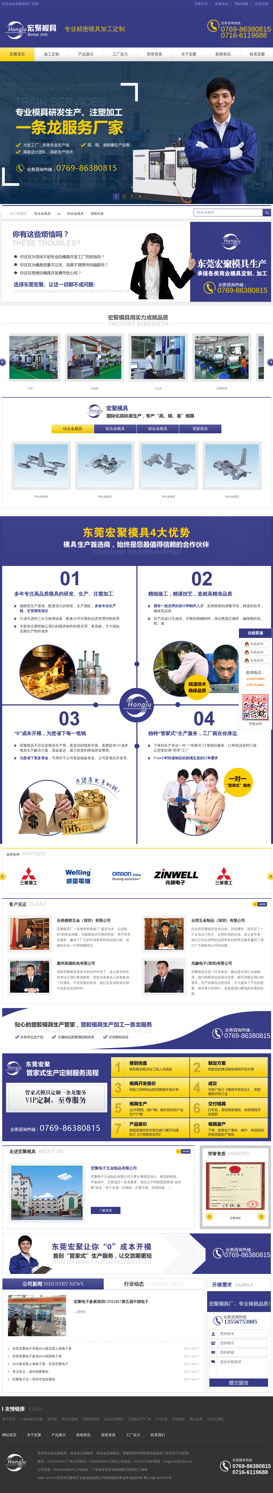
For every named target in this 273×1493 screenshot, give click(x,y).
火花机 (97, 388)
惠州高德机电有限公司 (76, 963)
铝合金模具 (42, 214)
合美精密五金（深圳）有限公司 (84, 921)
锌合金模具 (75, 214)
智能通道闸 (91, 1419)
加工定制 (51, 54)
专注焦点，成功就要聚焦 (30, 1372)
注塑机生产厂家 (139, 1419)
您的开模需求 (242, 1367)
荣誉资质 (154, 54)
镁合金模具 (157, 429)
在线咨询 (256, 64)
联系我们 (158, 1435)
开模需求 (222, 1285)
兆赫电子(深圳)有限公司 (211, 963)
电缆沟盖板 (70, 1419)
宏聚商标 (235, 1217)
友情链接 (15, 1409)
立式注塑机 (215, 1419)
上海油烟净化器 (31, 1419)
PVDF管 (161, 1419)
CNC (33, 388)
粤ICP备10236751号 (157, 1478)
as (59, 214)
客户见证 (18, 904)
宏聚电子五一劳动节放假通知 (33, 1379)
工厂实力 (120, 54)
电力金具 (196, 1419)
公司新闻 (52, 1284)
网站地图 (241, 4)
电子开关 (8, 1419)
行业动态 (154, 1284)
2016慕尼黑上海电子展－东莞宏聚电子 (40, 1364)
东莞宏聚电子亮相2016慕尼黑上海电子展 (42, 1348)
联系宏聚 (261, 4)
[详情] (81, 1312)
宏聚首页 (17, 54)
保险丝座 (97, 214)
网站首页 (9, 1435)
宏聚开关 (201, 4)
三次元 (160, 388)
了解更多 (105, 1210)
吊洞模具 (178, 1419)
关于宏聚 (188, 54)
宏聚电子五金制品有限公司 (114, 1168)
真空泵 (52, 1419)
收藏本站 (221, 4)
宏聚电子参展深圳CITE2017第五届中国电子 (111, 1302)
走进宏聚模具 (22, 1151)
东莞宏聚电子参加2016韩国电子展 (37, 1356)
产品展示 (86, 54)
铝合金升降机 (113, 1419)
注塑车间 (224, 388)
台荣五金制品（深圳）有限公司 (218, 921)
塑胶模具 (200, 429)
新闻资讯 (223, 54)
